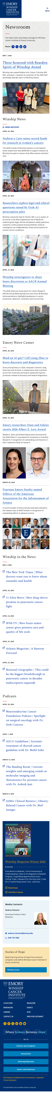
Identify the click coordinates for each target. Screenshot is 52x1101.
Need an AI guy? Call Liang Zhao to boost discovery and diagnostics (25, 360)
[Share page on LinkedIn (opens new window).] (20, 46)
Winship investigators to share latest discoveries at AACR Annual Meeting (25, 281)
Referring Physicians (26, 1062)
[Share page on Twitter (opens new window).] (16, 46)
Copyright (40, 1077)
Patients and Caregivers (26, 1046)
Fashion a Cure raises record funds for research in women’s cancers (25, 140)
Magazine (31, 1003)
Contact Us (8, 1016)
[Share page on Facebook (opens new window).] (13, 46)
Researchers (26, 1054)
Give (29, 1012)
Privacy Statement (9, 1080)
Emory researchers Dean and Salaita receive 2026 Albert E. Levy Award (26, 427)
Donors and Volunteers (26, 1069)
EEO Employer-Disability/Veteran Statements (19, 1077)
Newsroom (8, 1007)
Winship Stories (13, 970)
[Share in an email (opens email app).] (24, 46)
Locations (8, 1003)
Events (30, 1007)
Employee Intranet (35, 1016)
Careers (6, 1012)
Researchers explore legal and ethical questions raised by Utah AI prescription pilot (26, 207)
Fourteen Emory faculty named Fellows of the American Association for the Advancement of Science (26, 496)
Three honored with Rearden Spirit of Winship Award (25, 65)
